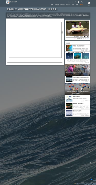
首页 (45, 4)
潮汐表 (81, 4)
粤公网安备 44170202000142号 (79, 183)
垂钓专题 (51, 4)
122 (88, 36)
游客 (88, 5)
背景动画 (93, 180)
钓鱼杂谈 (65, 4)
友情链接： (85, 184)
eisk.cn (88, 38)
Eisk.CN (87, 182)
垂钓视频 (58, 4)
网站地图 (93, 183)
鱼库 (75, 4)
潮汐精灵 (89, 184)
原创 (71, 4)
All (90, 182)
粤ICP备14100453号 (88, 183)
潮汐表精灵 (93, 184)
